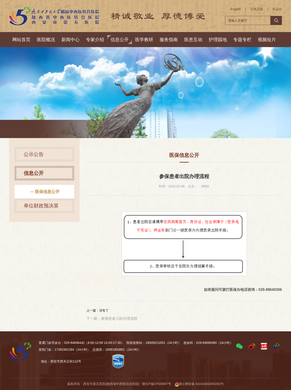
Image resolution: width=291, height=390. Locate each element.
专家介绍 (95, 39)
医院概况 (46, 39)
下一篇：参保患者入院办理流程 (111, 318)
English (235, 9)
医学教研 (144, 39)
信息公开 (119, 39)
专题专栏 (242, 39)
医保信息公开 (104, 129)
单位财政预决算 (41, 207)
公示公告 (34, 156)
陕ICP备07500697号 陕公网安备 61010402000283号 (182, 384)
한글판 (277, 9)
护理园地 (218, 39)
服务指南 (169, 39)
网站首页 (21, 39)
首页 (47, 129)
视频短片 (267, 39)
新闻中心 (70, 39)
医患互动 (193, 39)
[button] (239, 346)
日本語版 (256, 9)
